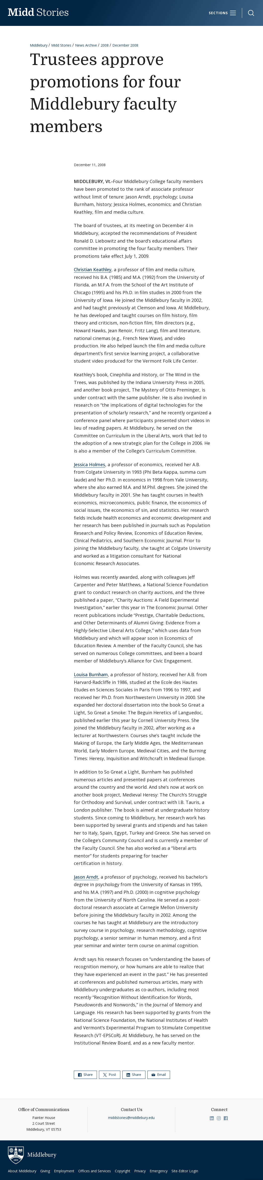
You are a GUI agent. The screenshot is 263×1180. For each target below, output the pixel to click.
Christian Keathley (92, 269)
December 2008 (125, 45)
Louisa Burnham (91, 674)
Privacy (140, 1171)
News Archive (86, 45)
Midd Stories (61, 45)
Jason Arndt (86, 877)
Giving (45, 1171)
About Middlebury (22, 1171)
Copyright (122, 1171)
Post (109, 1074)
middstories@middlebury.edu (131, 1117)
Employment (64, 1171)
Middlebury (38, 45)
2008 (105, 45)
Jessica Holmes (89, 464)
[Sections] (222, 13)
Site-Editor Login (185, 1171)
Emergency (159, 1171)
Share (85, 1074)
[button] (248, 13)
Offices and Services (94, 1171)
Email (159, 1074)
